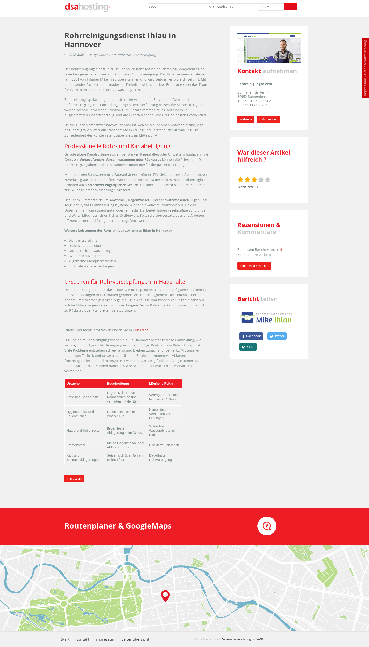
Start (65, 639)
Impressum (365, 87)
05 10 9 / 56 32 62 (257, 100)
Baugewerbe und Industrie (109, 55)
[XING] (248, 347)
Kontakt (82, 639)
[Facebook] (251, 336)
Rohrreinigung (144, 55)
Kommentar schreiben (254, 265)
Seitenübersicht (135, 639)
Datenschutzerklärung (365, 57)
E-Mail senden (268, 119)
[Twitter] (277, 336)
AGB (260, 639)
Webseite (246, 119)
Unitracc (141, 330)
